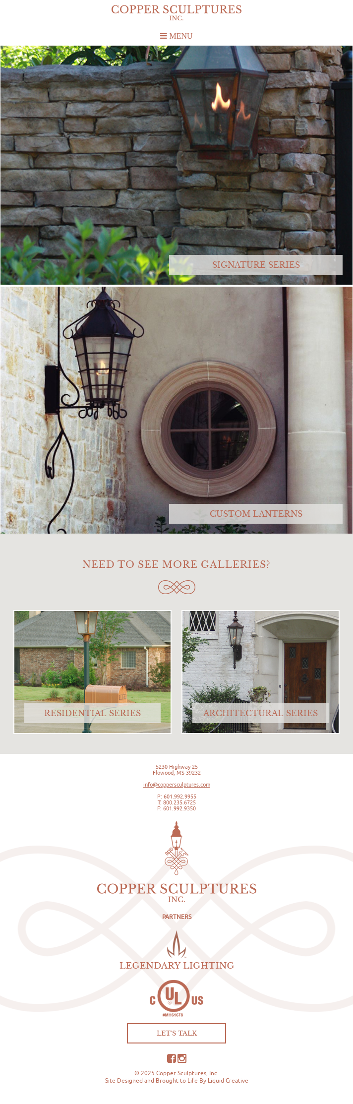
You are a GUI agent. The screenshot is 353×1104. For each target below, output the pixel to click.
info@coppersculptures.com (176, 785)
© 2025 (144, 1073)
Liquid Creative (228, 1080)
